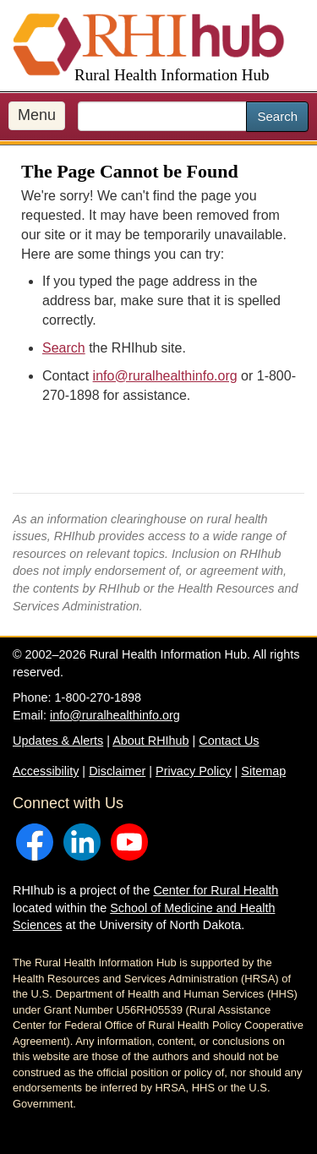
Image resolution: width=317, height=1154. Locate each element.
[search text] (162, 116)
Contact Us (229, 740)
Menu (37, 115)
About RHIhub (150, 740)
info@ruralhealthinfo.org (165, 376)
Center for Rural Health (215, 890)
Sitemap (263, 771)
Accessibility (46, 771)
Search (277, 116)
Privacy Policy (194, 771)
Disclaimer (117, 771)
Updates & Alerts (58, 740)
